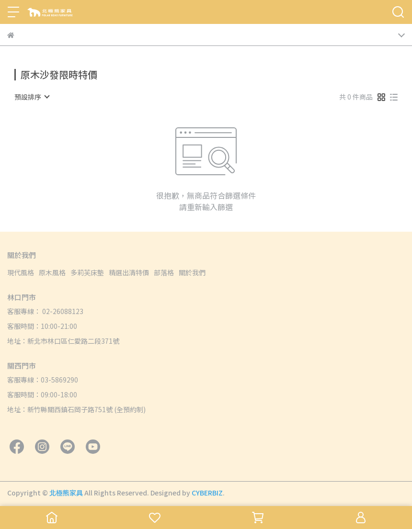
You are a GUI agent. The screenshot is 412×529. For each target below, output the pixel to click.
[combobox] (31, 96)
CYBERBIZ (207, 492)
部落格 (164, 272)
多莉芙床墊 (87, 272)
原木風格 (52, 272)
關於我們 (192, 272)
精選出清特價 (129, 272)
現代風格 (20, 272)
